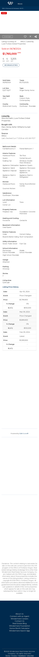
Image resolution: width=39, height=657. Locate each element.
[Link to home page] (10, 3)
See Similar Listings (11, 65)
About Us (19, 614)
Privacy (14, 656)
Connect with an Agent (19, 616)
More (20, 4)
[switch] (25, 36)
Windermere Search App (19, 631)
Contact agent (7, 36)
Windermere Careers (19, 619)
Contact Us (19, 621)
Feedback (22, 656)
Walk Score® (23, 433)
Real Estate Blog (19, 623)
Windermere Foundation (19, 626)
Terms (7, 656)
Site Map (30, 656)
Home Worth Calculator (19, 628)
